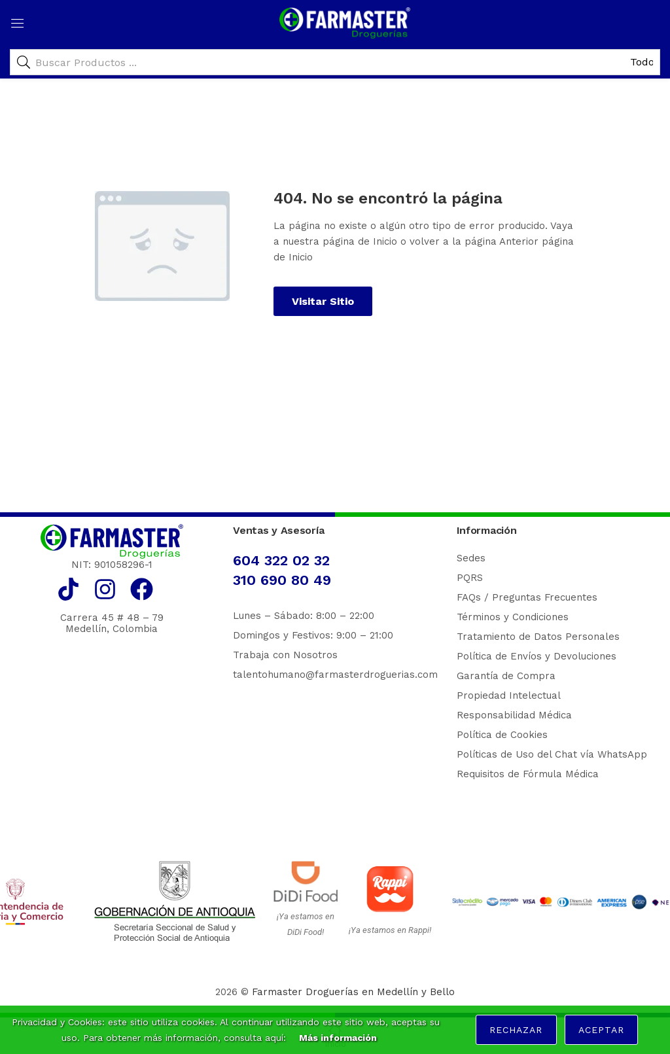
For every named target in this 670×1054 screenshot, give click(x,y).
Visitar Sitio (323, 301)
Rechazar (515, 1030)
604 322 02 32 (281, 560)
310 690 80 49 (282, 580)
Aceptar (601, 1030)
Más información (338, 1037)
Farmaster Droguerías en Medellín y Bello (353, 992)
